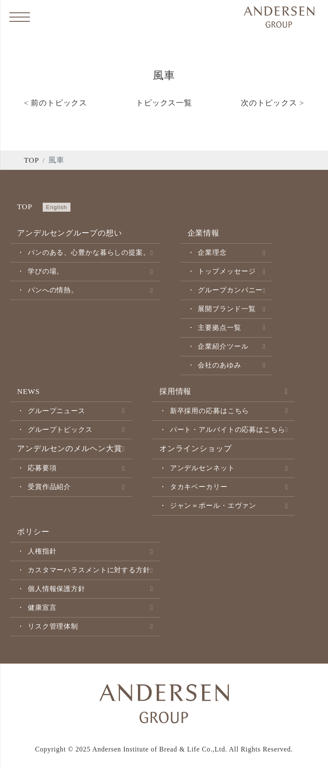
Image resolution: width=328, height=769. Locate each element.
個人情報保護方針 (56, 588)
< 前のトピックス (55, 103)
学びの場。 (46, 271)
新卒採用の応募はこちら (209, 410)
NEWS (28, 391)
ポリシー (33, 531)
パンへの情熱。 (53, 290)
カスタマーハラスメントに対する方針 (89, 570)
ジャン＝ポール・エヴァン (213, 505)
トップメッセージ (226, 271)
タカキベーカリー (199, 486)
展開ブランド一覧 (226, 308)
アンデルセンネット (202, 468)
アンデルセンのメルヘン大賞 (69, 448)
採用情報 (175, 391)
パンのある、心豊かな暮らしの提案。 (89, 252)
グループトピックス (60, 429)
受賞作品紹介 (49, 486)
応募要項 (42, 468)
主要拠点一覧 (219, 327)
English (56, 207)
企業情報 (203, 233)
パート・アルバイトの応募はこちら (227, 429)
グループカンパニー (230, 290)
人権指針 (42, 551)
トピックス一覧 (164, 103)
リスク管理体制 (53, 626)
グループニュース (56, 410)
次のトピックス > (272, 103)
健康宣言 (42, 607)
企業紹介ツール (223, 346)
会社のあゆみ (219, 365)
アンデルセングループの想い (69, 233)
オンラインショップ (195, 448)
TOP (31, 160)
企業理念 (212, 252)
